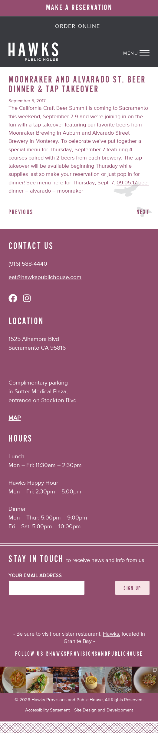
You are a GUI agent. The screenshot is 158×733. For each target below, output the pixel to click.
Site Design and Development (103, 710)
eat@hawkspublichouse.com (44, 277)
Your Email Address (34, 575)
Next (143, 212)
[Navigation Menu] (140, 52)
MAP (14, 418)
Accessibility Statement (47, 710)
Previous (20, 212)
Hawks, (111, 634)
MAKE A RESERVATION (79, 8)
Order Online (77, 26)
